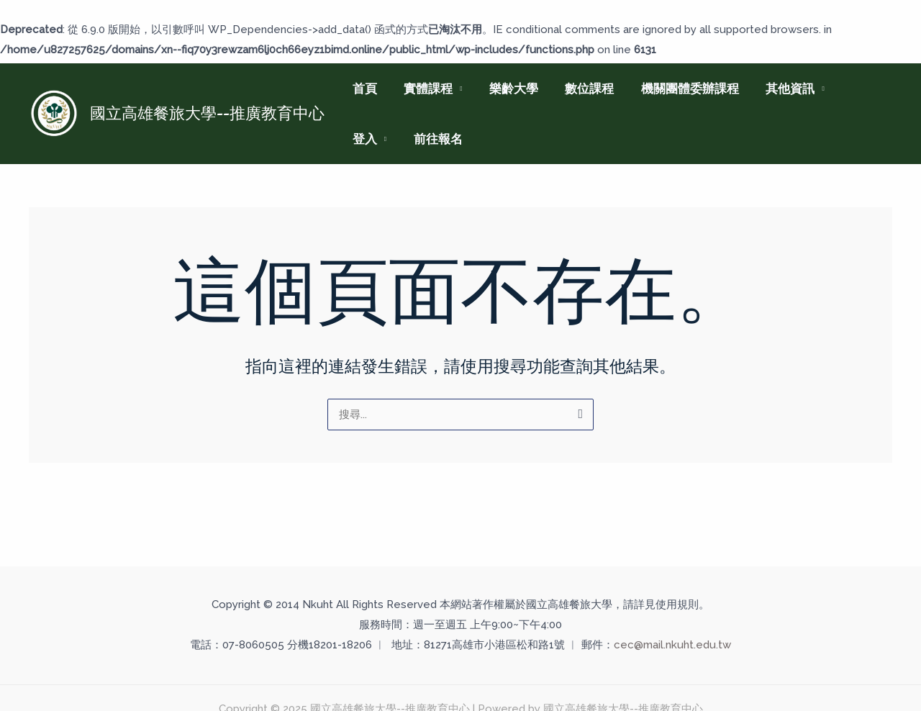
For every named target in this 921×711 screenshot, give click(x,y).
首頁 (363, 88)
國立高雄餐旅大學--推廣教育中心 (207, 113)
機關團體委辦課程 (678, 88)
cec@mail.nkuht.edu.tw (672, 644)
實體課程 (424, 88)
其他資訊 (776, 88)
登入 (847, 88)
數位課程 (580, 88)
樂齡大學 (507, 88)
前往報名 (375, 139)
